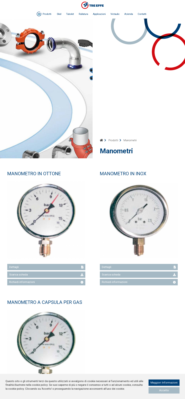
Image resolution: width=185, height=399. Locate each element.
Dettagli (46, 267)
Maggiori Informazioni (164, 382)
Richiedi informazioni (46, 282)
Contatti (142, 14)
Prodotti (113, 140)
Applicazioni (99, 14)
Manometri (130, 140)
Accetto (164, 390)
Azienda (128, 14)
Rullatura (83, 14)
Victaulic (115, 14)
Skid (59, 14)
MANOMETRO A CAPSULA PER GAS (44, 302)
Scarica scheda (46, 274)
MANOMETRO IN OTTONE (34, 173)
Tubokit (70, 14)
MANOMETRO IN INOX (123, 173)
